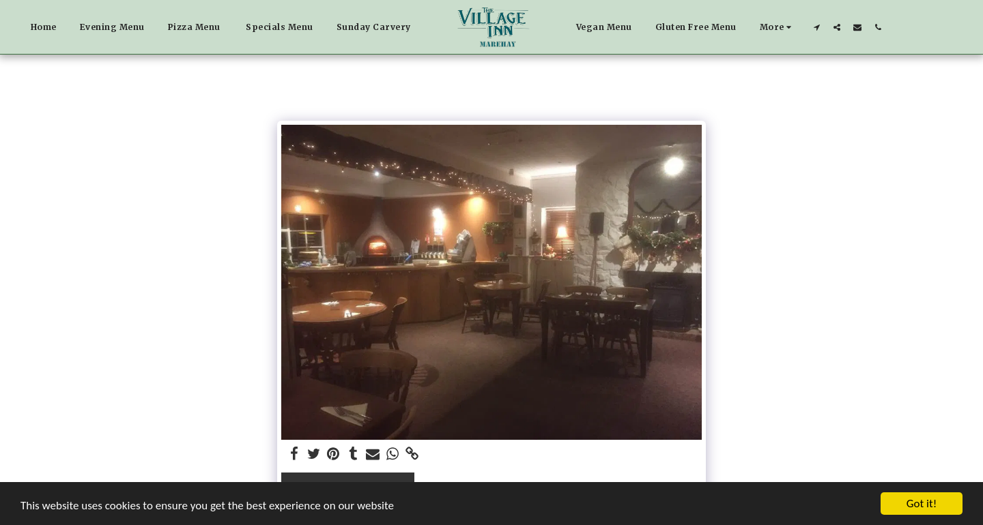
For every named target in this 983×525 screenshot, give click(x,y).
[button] (816, 26)
